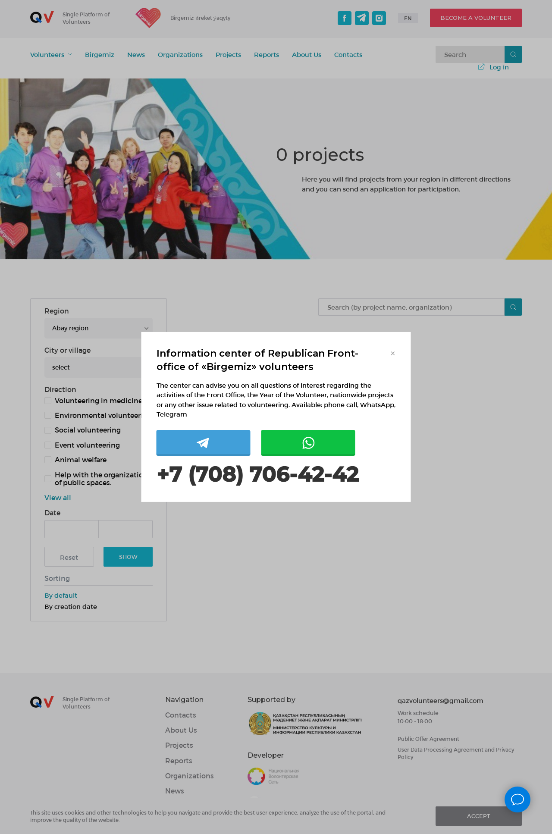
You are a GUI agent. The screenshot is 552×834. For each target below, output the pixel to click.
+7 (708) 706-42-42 (257, 474)
